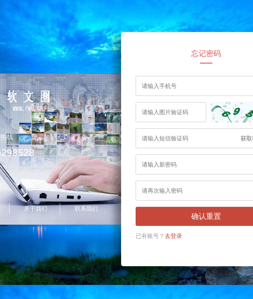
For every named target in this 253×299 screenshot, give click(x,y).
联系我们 (86, 208)
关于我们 (35, 208)
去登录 (173, 236)
